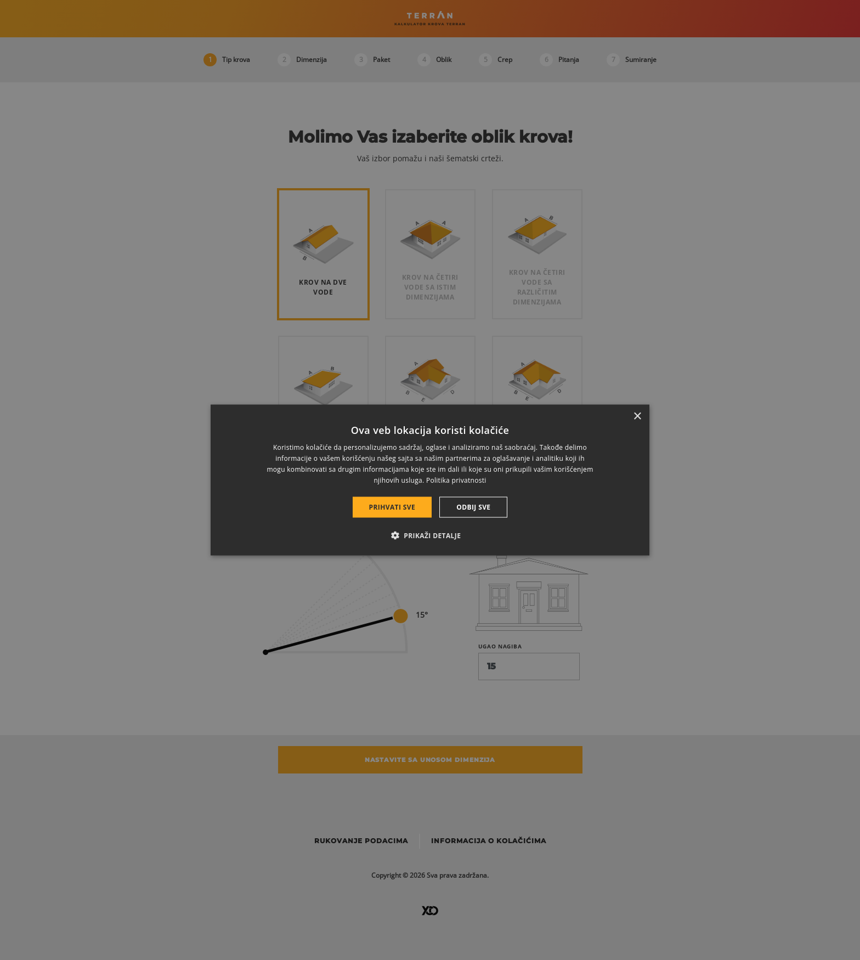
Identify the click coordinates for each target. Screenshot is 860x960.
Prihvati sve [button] (392, 506)
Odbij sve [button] (473, 506)
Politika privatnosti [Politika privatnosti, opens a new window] (456, 479)
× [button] (637, 417)
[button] (430, 534)
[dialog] (430, 480)
